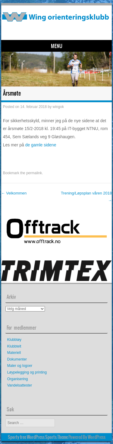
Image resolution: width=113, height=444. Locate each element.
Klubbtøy (14, 340)
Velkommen (14, 193)
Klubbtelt (14, 346)
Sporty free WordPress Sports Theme (38, 437)
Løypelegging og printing (27, 372)
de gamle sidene (40, 144)
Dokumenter (17, 359)
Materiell (14, 353)
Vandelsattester (19, 385)
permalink (34, 173)
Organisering (17, 379)
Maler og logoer (19, 366)
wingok (58, 107)
